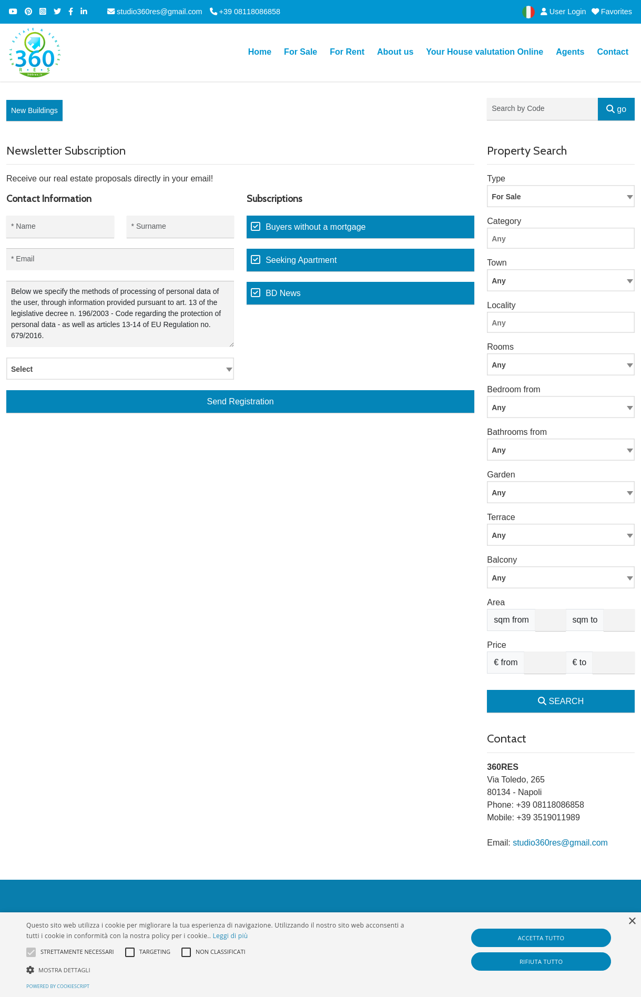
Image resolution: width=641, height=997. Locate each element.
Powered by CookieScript (57, 986)
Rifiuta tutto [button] (541, 961)
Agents (570, 51)
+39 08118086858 (245, 11)
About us (395, 51)
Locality (501, 305)
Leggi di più (230, 935)
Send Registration (240, 401)
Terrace (501, 517)
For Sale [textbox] (506, 196)
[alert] (320, 954)
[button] (217, 969)
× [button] (632, 921)
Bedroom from (513, 389)
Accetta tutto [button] (541, 938)
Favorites (612, 11)
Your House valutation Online (484, 51)
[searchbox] (563, 240)
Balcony (502, 559)
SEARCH (561, 701)
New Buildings (34, 110)
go (616, 109)
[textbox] (120, 368)
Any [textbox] (498, 365)
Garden (501, 474)
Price (496, 644)
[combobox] (120, 369)
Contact (612, 51)
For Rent (347, 51)
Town (496, 262)
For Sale (300, 51)
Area (496, 602)
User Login (561, 11)
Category (504, 221)
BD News (283, 293)
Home (259, 51)
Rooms (500, 346)
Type (496, 178)
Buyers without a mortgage (315, 226)
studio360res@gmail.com (154, 11)
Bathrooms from (517, 432)
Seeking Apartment (301, 260)
